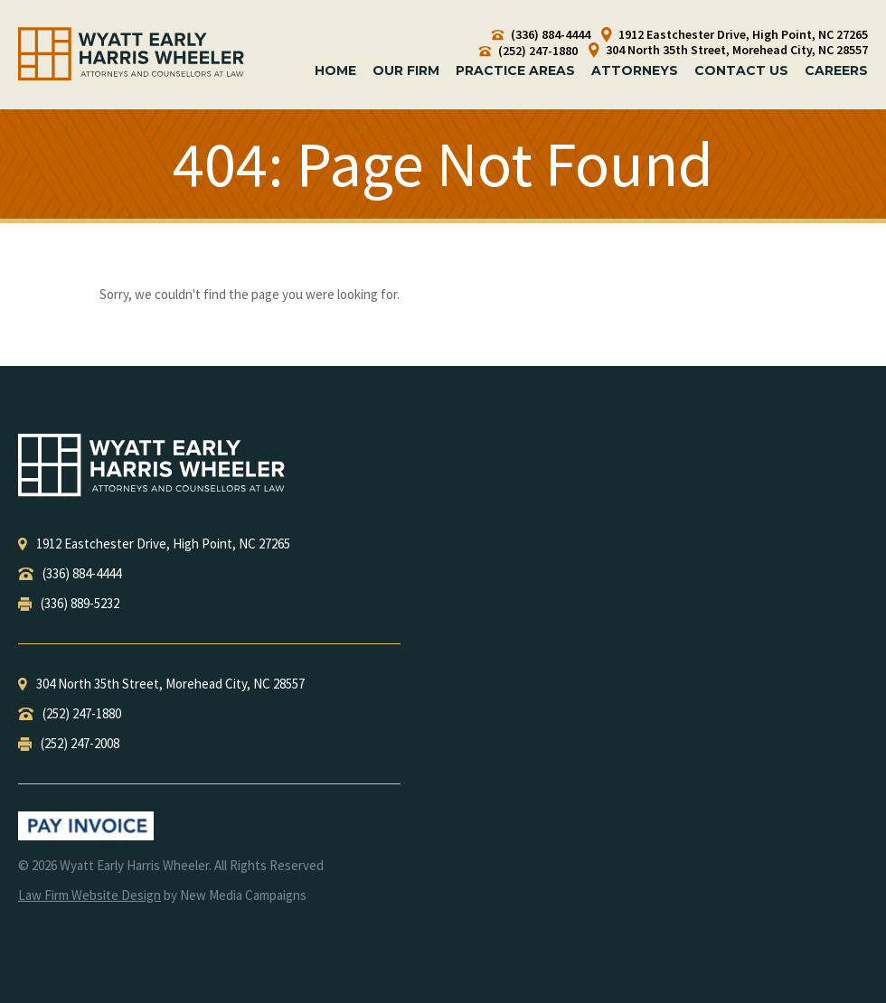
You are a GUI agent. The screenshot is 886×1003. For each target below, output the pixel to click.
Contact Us (741, 70)
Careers (836, 70)
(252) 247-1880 (528, 51)
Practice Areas (515, 70)
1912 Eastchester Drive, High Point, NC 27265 (734, 34)
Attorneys (634, 70)
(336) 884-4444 (541, 34)
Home (335, 70)
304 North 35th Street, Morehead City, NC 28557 (728, 50)
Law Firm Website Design (89, 895)
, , (154, 543)
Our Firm (405, 70)
